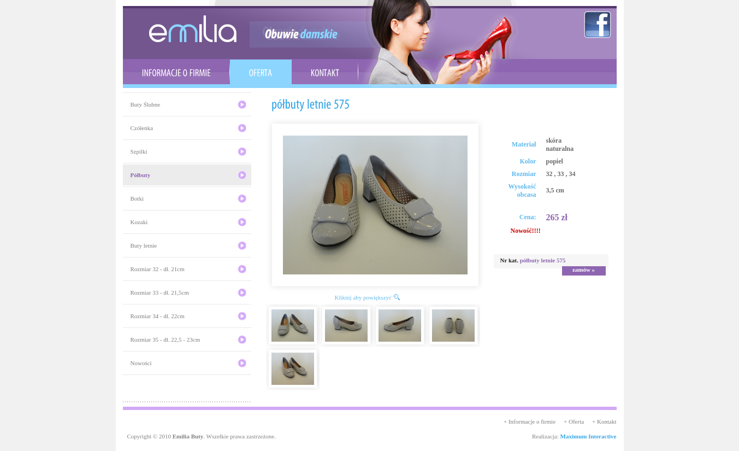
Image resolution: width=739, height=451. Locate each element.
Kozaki (139, 222)
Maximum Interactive (588, 436)
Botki (137, 198)
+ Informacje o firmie (529, 421)
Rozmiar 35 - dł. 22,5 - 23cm (165, 339)
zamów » (583, 269)
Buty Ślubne (146, 104)
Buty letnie (144, 245)
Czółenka (142, 128)
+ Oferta (574, 421)
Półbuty (141, 175)
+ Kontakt (604, 421)
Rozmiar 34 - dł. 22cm (158, 316)
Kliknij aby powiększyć (363, 297)
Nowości (141, 363)
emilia (193, 28)
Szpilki (139, 151)
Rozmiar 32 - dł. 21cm (158, 269)
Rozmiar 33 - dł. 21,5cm (160, 292)
